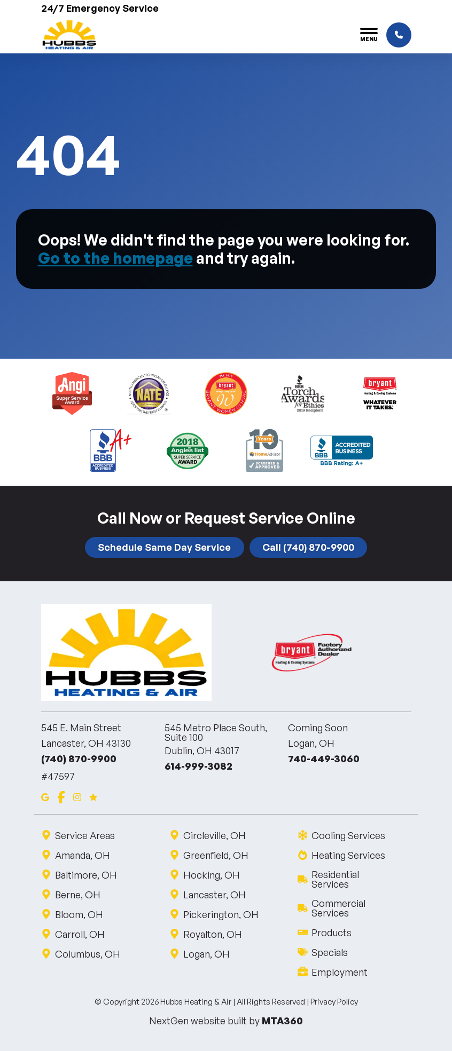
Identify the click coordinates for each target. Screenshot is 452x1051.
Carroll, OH (79, 934)
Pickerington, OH (220, 914)
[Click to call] (398, 35)
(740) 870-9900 (78, 758)
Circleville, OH (214, 835)
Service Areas (84, 835)
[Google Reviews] (93, 796)
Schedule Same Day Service (164, 547)
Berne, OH (77, 894)
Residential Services (354, 879)
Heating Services (348, 855)
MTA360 (282, 1020)
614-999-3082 (198, 766)
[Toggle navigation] (369, 34)
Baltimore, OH (85, 875)
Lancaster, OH (214, 894)
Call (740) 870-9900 (308, 547)
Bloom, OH (78, 914)
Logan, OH (206, 954)
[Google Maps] (45, 796)
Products (331, 932)
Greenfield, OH (215, 855)
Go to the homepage (115, 257)
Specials (329, 952)
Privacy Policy (334, 1002)
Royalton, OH (212, 934)
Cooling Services (348, 835)
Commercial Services (354, 908)
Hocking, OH (211, 875)
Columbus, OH (87, 954)
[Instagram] (77, 796)
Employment (339, 972)
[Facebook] (61, 796)
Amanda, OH (82, 855)
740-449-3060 (324, 758)
